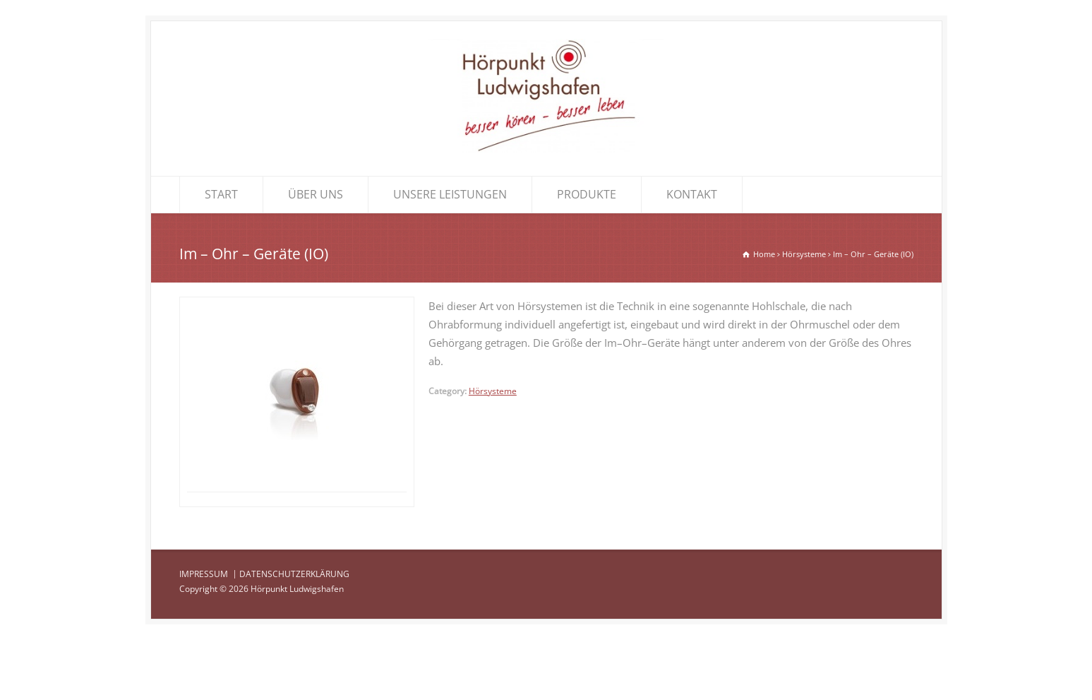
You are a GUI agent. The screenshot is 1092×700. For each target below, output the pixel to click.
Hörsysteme (493, 391)
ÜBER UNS (315, 194)
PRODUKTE (586, 194)
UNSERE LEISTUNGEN (450, 194)
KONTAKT (691, 194)
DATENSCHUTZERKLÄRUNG (294, 634)
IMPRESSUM (203, 634)
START (221, 194)
